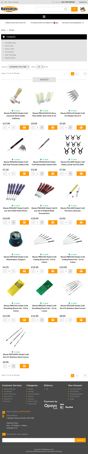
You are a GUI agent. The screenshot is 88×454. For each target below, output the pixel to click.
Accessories (9, 52)
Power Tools (9, 49)
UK (47, 389)
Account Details (76, 389)
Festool (30, 391)
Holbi (44, 451)
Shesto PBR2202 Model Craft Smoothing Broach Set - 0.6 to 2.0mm (16, 308)
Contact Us (8, 399)
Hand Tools (9, 46)
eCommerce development (33, 451)
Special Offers (10, 58)
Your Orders (74, 391)
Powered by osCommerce (54, 451)
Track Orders (74, 396)
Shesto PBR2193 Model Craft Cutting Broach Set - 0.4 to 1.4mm (73, 259)
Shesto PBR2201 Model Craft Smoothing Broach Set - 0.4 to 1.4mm (44, 308)
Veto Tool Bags (10, 55)
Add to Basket (24, 127)
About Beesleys (10, 389)
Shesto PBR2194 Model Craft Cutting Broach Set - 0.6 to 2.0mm (44, 259)
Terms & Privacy (10, 394)
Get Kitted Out (10, 43)
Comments (8, 391)
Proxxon (31, 399)
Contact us (83, 2)
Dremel (31, 396)
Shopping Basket (76, 394)
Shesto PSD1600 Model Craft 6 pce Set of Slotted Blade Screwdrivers (44, 211)
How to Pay (8, 396)
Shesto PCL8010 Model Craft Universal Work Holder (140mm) (16, 116)
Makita (30, 389)
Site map (7, 401)
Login (72, 399)
